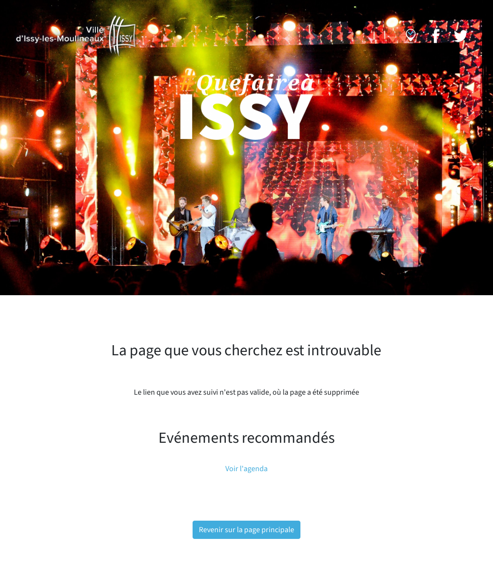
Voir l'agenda (246, 468)
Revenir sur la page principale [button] (246, 530)
